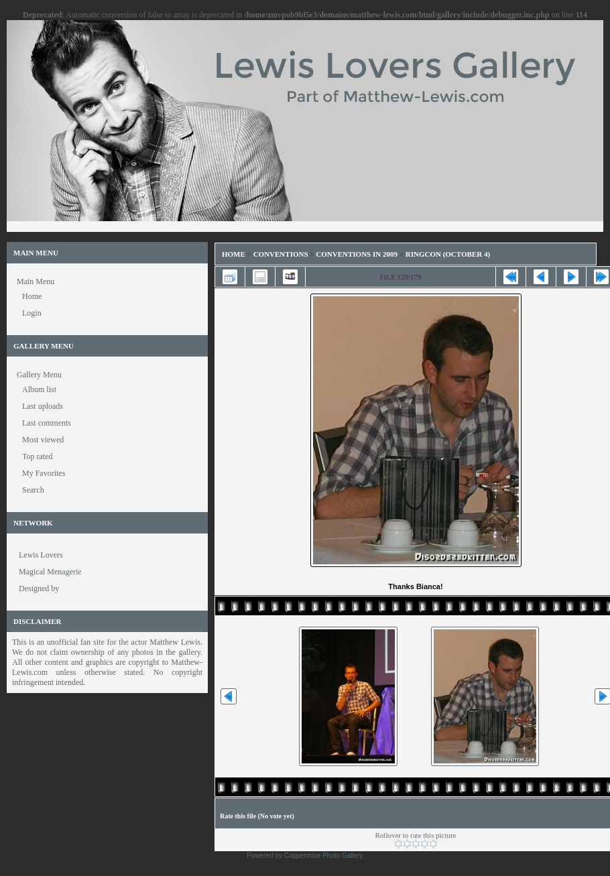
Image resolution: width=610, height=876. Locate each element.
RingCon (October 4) (448, 254)
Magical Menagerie (50, 571)
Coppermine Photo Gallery (323, 855)
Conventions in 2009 (357, 254)
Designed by (39, 588)
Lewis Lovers (41, 555)
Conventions (280, 254)
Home (233, 254)
